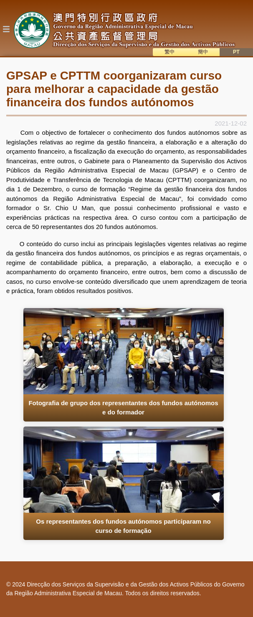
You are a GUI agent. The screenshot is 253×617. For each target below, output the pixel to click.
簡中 (203, 52)
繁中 (169, 52)
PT (236, 52)
